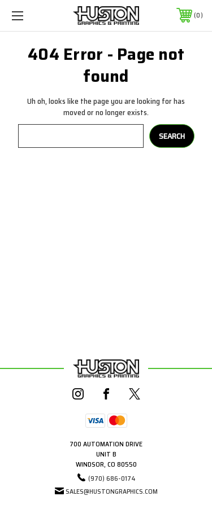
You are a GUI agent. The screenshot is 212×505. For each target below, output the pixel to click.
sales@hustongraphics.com (112, 491)
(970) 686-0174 (112, 478)
